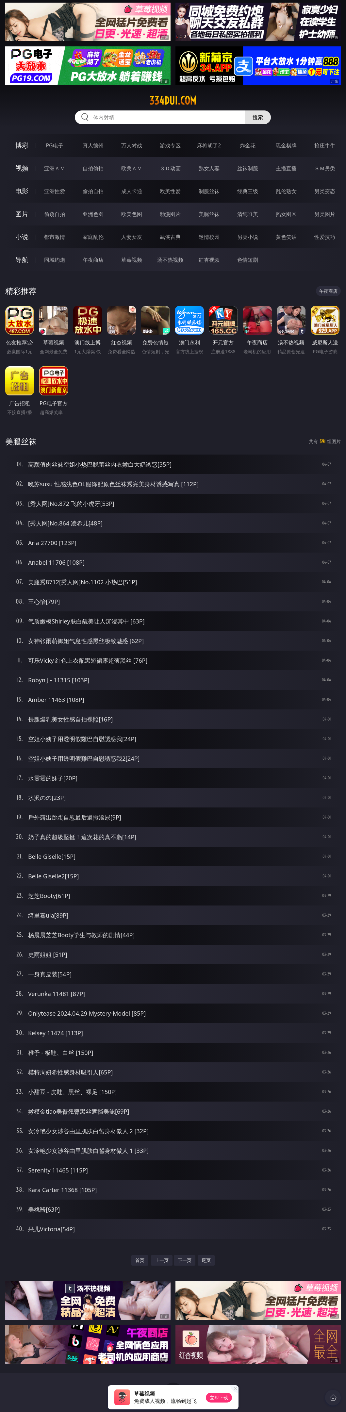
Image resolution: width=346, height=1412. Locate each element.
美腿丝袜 (209, 214)
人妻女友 (131, 237)
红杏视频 (209, 259)
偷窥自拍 (54, 214)
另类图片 (324, 214)
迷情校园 (209, 237)
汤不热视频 (170, 259)
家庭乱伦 (93, 237)
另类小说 (247, 237)
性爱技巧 (324, 237)
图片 (21, 213)
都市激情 (54, 237)
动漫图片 (170, 214)
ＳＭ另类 (324, 168)
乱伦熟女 (286, 191)
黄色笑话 (286, 237)
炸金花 (247, 145)
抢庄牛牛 (324, 145)
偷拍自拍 (93, 191)
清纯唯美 (247, 214)
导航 (21, 259)
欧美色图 (131, 214)
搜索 (258, 117)
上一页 (162, 1260)
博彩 (21, 145)
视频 (21, 168)
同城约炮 (54, 259)
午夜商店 (93, 259)
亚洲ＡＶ (54, 168)
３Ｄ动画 (170, 168)
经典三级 (247, 191)
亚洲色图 (93, 214)
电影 (21, 191)
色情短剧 (247, 259)
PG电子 (54, 145)
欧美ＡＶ (131, 168)
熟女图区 (286, 214)
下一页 (184, 1260)
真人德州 (93, 145)
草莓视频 (131, 259)
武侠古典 (170, 237)
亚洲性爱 (54, 191)
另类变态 (324, 191)
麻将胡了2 (209, 145)
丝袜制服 (247, 168)
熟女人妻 (209, 168)
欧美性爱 (170, 191)
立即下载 (219, 1397)
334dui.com (172, 100)
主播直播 (286, 168)
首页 (139, 1260)
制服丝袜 (209, 191)
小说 (21, 236)
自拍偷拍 (93, 168)
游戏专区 (170, 145)
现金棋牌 (286, 145)
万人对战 (131, 145)
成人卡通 (131, 191)
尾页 (206, 1260)
